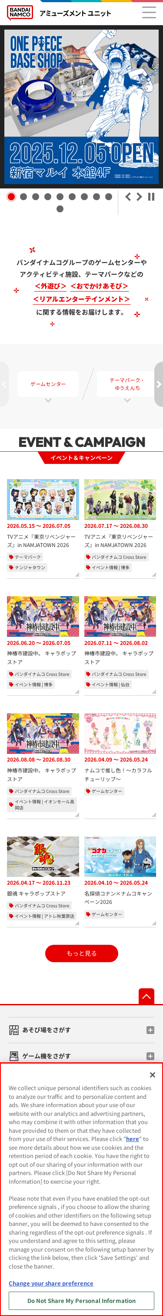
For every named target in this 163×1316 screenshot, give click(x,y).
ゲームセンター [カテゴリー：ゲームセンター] (107, 791)
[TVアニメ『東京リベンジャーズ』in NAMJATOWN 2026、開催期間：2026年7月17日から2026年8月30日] (120, 514)
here (132, 1139)
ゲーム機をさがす (46, 1055)
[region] (81, 1189)
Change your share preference (51, 1283)
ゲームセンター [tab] (48, 384)
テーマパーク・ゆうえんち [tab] (127, 384)
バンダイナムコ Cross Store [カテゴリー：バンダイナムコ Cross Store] (119, 557)
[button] (11, 196)
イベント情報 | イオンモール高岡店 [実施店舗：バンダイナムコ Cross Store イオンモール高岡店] (44, 804)
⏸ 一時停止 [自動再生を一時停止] (151, 196)
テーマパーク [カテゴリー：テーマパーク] (28, 557)
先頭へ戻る (146, 996)
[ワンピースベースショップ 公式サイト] (81, 107)
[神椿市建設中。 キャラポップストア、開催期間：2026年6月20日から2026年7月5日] (43, 631)
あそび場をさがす (46, 1029)
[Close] (152, 1074)
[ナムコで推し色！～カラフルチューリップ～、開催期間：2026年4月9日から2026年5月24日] (120, 748)
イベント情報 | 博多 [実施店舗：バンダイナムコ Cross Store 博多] (111, 567)
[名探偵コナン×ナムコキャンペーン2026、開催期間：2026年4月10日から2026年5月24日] (120, 871)
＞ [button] (139, 196)
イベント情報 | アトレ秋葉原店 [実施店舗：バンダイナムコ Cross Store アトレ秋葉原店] (44, 916)
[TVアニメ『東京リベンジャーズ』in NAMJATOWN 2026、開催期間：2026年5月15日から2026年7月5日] (43, 514)
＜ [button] (128, 196)
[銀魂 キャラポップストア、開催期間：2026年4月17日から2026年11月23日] (43, 867)
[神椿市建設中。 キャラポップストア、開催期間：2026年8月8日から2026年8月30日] (43, 748)
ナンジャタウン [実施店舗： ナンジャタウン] (30, 567)
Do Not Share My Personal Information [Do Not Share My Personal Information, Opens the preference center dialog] (81, 1300)
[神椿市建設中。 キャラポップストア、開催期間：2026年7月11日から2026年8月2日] (120, 631)
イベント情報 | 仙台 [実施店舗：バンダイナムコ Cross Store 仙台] (111, 684)
